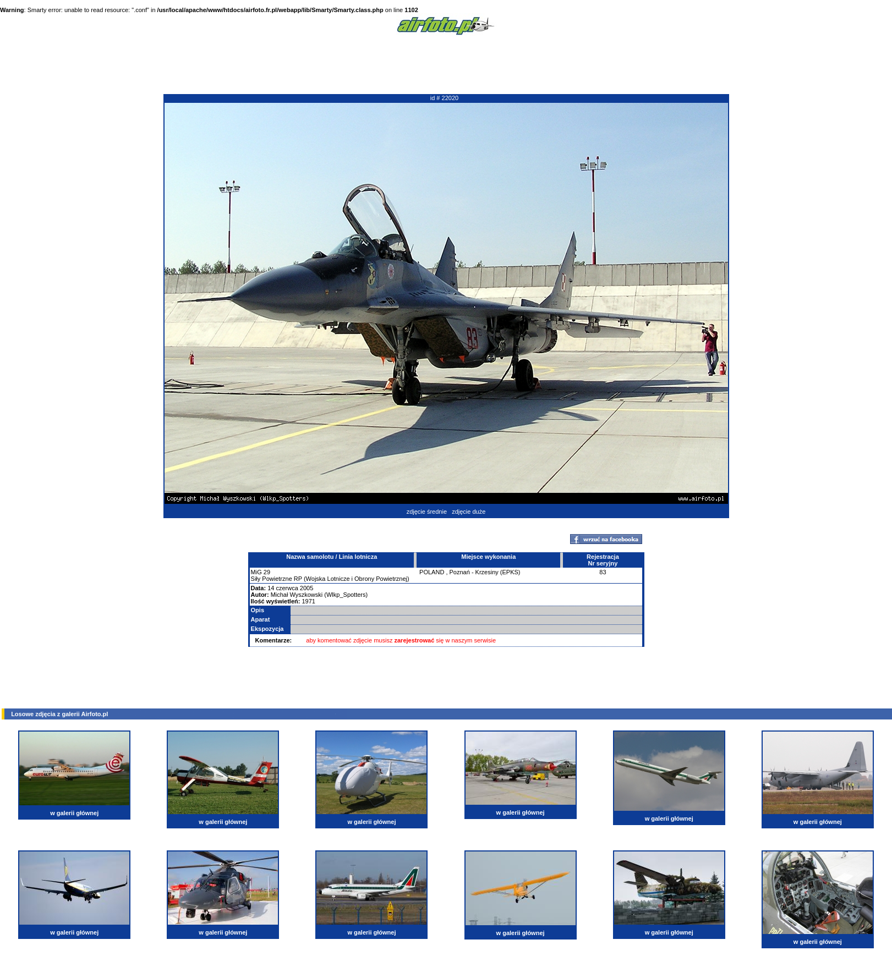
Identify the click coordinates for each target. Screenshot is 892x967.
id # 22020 (444, 98)
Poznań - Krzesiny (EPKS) (485, 572)
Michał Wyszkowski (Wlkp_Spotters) (319, 594)
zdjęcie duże (468, 511)
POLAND (431, 572)
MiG (256, 572)
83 (602, 572)
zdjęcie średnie (427, 511)
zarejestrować (415, 640)
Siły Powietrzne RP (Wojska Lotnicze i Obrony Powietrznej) (330, 578)
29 (267, 572)
